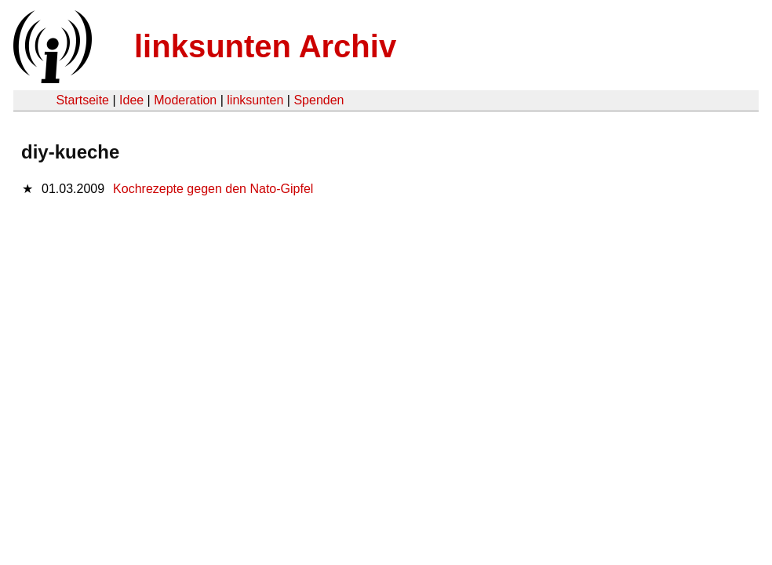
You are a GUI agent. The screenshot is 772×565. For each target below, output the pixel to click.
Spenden (318, 100)
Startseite (82, 100)
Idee (131, 100)
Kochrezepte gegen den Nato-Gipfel (213, 188)
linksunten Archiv (265, 46)
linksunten (255, 100)
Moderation (185, 100)
